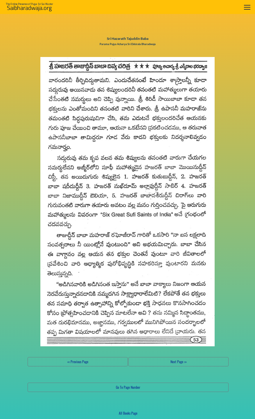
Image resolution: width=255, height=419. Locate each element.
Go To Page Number (128, 387)
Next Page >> (178, 361)
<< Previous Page (77, 361)
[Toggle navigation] (247, 7)
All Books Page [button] (128, 413)
